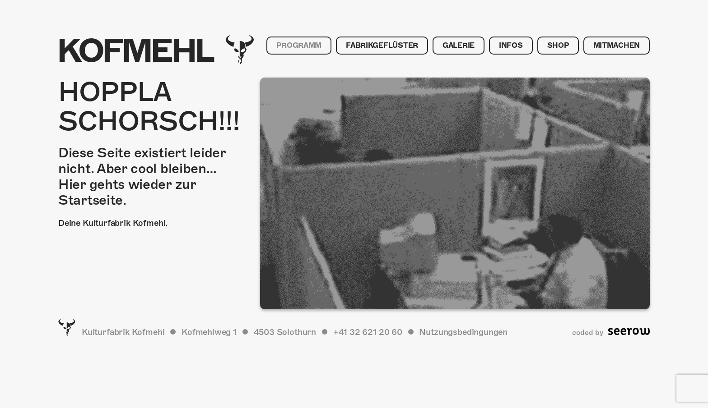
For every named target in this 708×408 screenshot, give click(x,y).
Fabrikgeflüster (382, 45)
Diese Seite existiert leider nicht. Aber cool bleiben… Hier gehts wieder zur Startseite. (142, 176)
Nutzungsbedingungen (463, 332)
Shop (558, 45)
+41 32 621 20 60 (367, 332)
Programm (298, 45)
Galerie (458, 45)
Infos (511, 45)
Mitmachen (616, 45)
